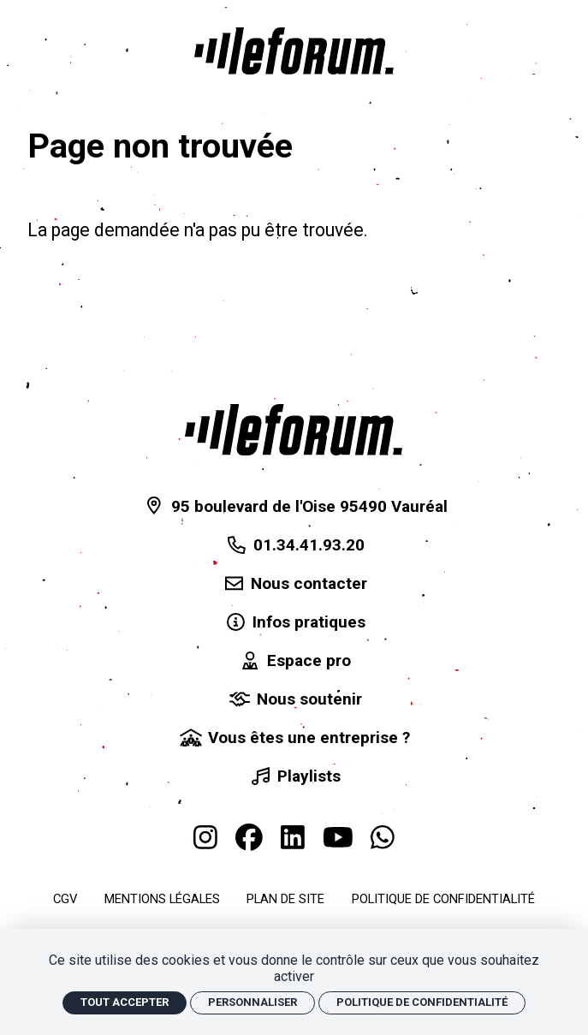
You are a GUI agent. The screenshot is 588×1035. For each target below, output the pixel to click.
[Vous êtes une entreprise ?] (294, 738)
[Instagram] (205, 838)
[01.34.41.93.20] (294, 545)
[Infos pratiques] (294, 623)
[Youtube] (338, 838)
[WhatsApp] (383, 838)
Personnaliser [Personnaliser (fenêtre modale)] (252, 1002)
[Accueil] (294, 50)
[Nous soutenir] (294, 700)
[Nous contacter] (294, 583)
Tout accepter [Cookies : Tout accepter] (124, 1002)
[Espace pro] (294, 661)
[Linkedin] (293, 838)
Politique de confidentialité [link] (422, 1002)
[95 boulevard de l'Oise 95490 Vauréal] (294, 506)
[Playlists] (294, 777)
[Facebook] (249, 838)
